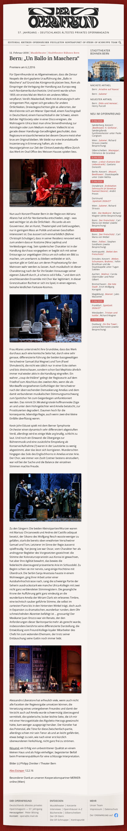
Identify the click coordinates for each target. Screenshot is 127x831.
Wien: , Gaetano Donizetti (106, 165)
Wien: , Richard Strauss (104, 207)
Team (114, 42)
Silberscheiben (73, 812)
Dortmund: (101, 200)
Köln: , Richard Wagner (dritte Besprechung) (106, 214)
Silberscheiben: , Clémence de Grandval (106, 152)
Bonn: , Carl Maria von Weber (106, 235)
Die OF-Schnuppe (59, 820)
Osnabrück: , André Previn (104, 190)
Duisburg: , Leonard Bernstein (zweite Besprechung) (105, 327)
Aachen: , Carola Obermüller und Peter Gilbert (104, 277)
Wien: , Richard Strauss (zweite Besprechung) (104, 143)
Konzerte (71, 805)
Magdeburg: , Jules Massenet (105, 295)
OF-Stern (88, 42)
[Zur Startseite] (63, 18)
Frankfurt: (102, 307)
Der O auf (101, 815)
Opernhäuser (41, 42)
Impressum (96, 809)
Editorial (14, 42)
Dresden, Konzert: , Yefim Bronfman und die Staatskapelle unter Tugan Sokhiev (106, 264)
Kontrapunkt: (104, 253)
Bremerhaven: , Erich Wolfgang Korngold (104, 287)
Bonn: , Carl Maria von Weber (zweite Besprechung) (106, 223)
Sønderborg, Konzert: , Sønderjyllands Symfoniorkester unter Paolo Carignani (106, 130)
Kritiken (26, 42)
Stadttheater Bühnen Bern (63, 53)
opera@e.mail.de (29, 815)
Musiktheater (38, 53)
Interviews (55, 809)
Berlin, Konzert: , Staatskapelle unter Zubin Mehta (105, 174)
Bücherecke (56, 812)
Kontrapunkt (73, 42)
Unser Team (96, 805)
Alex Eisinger (17, 770)
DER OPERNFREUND (21, 800)
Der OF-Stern (57, 816)
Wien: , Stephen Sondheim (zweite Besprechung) (104, 244)
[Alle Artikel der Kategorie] (105, 70)
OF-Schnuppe (102, 42)
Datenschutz (111, 809)
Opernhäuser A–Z (73, 809)
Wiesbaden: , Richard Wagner (104, 314)
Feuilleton (57, 42)
